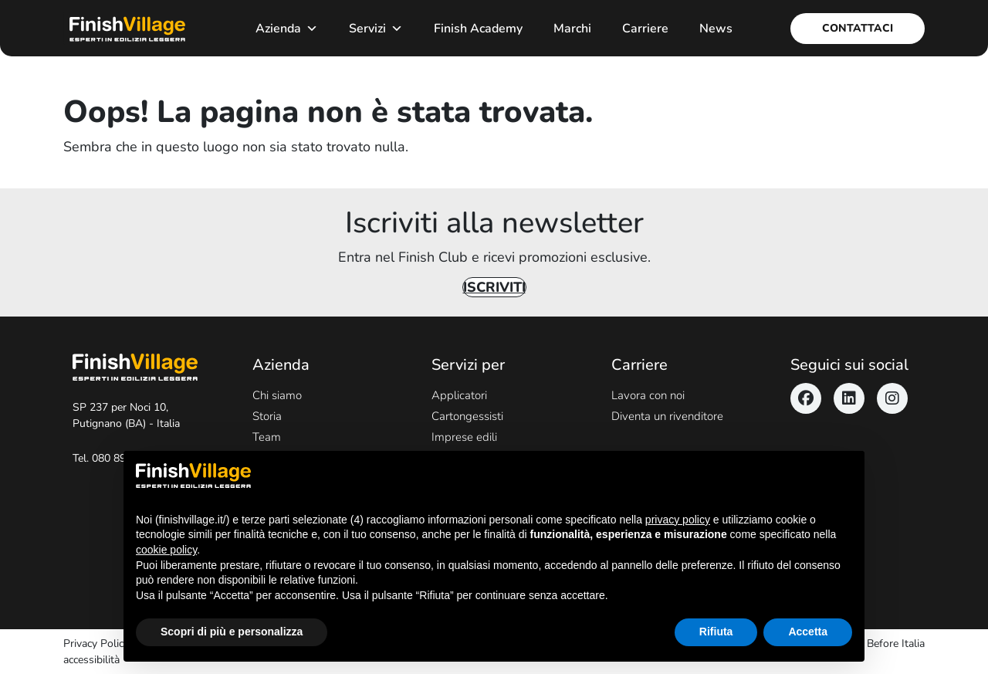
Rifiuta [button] (716, 631)
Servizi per (468, 364)
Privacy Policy (96, 643)
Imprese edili (464, 437)
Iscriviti (494, 287)
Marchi (572, 28)
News (716, 28)
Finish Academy (478, 28)
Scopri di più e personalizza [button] (232, 631)
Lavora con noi (648, 395)
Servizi (376, 28)
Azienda (286, 28)
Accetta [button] (807, 631)
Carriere (645, 28)
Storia (267, 416)
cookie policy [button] (166, 550)
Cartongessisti (467, 416)
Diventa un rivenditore (667, 416)
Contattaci (857, 28)
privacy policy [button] (677, 519)
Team (266, 437)
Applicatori (459, 395)
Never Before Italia (880, 643)
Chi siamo (277, 395)
